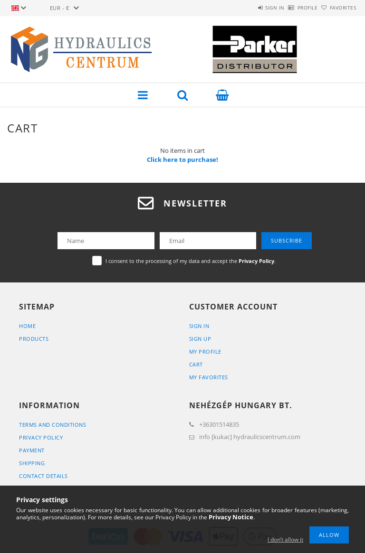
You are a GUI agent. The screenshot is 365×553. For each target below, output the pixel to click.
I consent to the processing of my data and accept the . (191, 260)
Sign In (199, 325)
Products (33, 338)
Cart (196, 364)
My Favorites (208, 377)
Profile (292, 7)
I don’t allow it (285, 539)
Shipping (32, 463)
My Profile (205, 351)
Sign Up (200, 338)
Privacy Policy (41, 437)
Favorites (338, 7)
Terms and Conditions (52, 424)
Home (27, 325)
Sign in (249, 7)
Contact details (43, 475)
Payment (32, 450)
